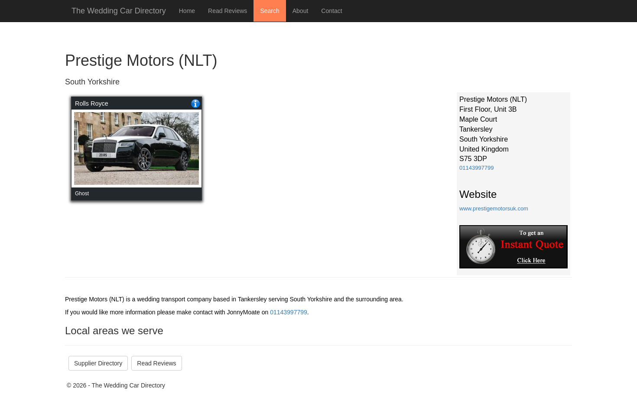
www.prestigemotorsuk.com (493, 208)
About (300, 10)
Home (187, 10)
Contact (331, 10)
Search (269, 10)
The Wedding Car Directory (119, 10)
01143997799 (476, 168)
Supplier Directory (98, 363)
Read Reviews (227, 10)
